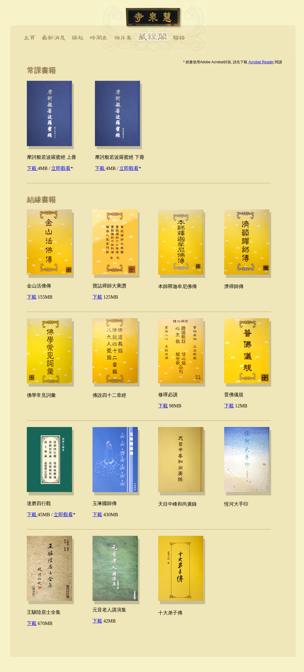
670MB (39, 623)
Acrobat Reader (261, 62)
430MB (105, 514)
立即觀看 (61, 168)
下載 (32, 168)
